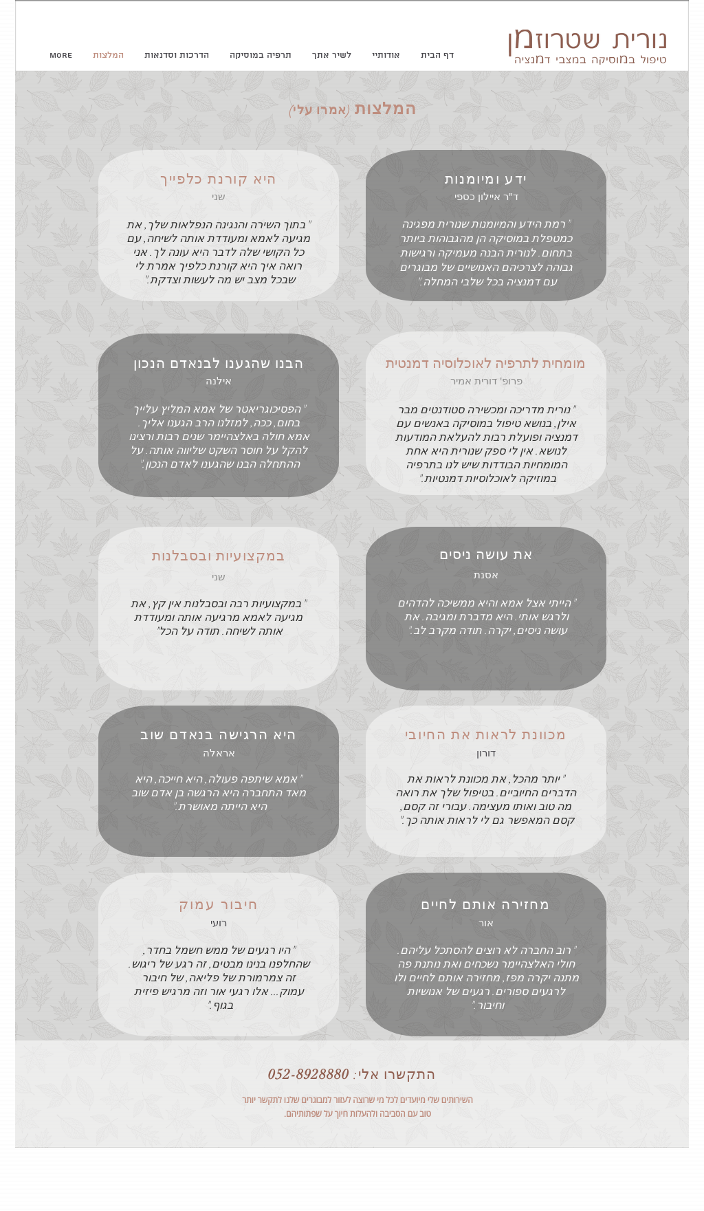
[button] (260, 55)
